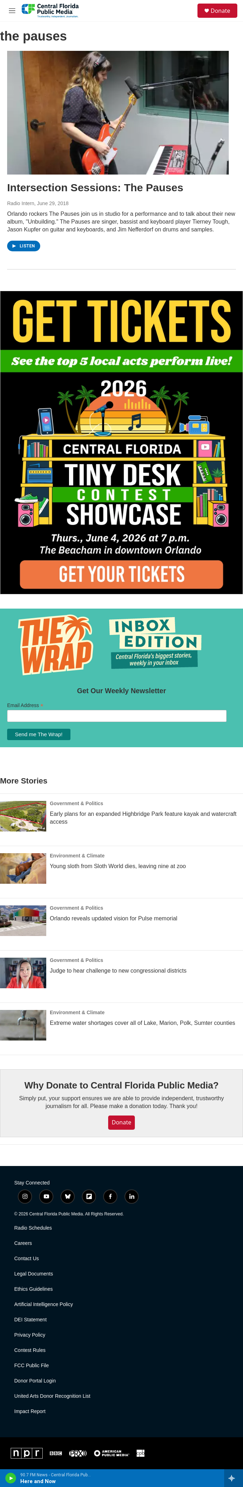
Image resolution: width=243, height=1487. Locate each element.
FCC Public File (31, 1365)
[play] (10, 1478)
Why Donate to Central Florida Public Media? (121, 1085)
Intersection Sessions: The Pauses (95, 187)
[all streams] (233, 1478)
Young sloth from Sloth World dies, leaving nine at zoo (118, 866)
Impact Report (30, 1411)
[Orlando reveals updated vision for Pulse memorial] (23, 920)
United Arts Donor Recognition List (52, 1396)
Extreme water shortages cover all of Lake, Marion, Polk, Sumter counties (142, 1023)
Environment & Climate (77, 855)
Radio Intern (20, 203)
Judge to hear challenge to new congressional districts (118, 971)
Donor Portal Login (35, 1381)
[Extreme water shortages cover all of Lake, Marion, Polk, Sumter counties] (23, 1025)
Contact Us (26, 1258)
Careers (23, 1243)
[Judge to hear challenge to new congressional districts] (23, 973)
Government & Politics (76, 803)
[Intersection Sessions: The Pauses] (118, 112)
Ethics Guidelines (33, 1289)
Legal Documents (33, 1274)
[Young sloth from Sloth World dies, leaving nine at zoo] (23, 868)
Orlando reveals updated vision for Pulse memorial (113, 918)
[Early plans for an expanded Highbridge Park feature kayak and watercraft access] (23, 816)
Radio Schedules (33, 1228)
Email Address (25, 705)
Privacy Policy (29, 1335)
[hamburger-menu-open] (12, 11)
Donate (220, 10)
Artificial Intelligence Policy (43, 1304)
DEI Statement (30, 1319)
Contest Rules (30, 1350)
